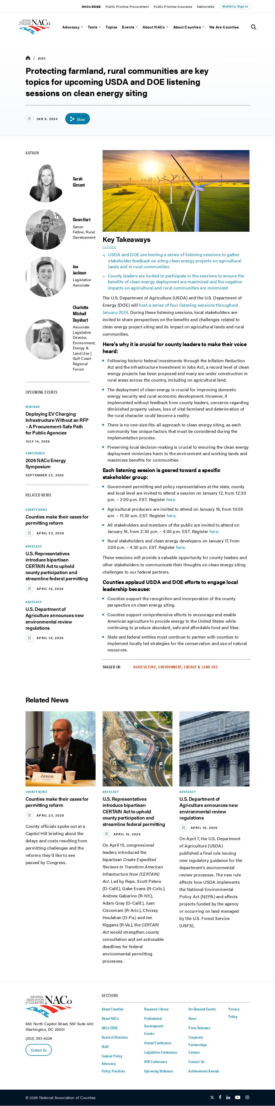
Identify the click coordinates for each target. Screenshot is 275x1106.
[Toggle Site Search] (253, 27)
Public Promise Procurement (127, 6)
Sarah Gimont (79, 181)
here (171, 499)
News (42, 58)
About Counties (187, 27)
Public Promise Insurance (173, 6)
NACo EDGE (91, 6)
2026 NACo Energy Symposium (46, 463)
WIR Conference (155, 1061)
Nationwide (205, 6)
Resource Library (156, 1009)
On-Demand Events (202, 1009)
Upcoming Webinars (158, 1071)
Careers (194, 1052)
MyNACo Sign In (235, 6)
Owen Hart (82, 219)
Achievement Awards (204, 1071)
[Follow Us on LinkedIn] (228, 1098)
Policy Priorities (113, 1071)
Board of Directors (115, 1037)
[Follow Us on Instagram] (247, 1098)
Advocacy (70, 27)
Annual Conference (157, 1043)
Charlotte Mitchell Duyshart (80, 313)
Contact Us (38, 1050)
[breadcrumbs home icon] (28, 58)
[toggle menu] (81, 27)
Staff (105, 1046)
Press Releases (199, 1028)
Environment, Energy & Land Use (188, 667)
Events (128, 27)
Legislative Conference (160, 1052)
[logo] (42, 36)
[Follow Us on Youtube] (237, 1098)
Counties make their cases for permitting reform (57, 519)
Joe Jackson (79, 269)
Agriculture (144, 667)
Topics (111, 27)
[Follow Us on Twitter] (212, 1098)
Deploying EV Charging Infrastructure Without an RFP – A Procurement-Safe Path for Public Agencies (57, 423)
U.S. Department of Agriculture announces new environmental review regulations (55, 618)
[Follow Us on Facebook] (220, 1098)
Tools (92, 27)
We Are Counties (224, 27)
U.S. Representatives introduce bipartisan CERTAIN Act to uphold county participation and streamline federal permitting (57, 566)
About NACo (154, 27)
